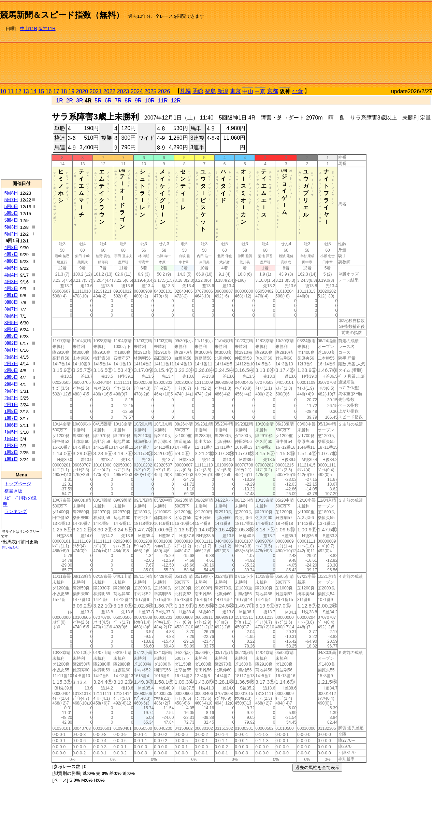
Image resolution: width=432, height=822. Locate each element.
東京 (235, 91)
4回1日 (11, 295)
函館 (197, 91)
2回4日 (11, 384)
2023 (123, 91)
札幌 (185, 91)
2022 (109, 91)
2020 (82, 91)
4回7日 (11, 254)
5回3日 (11, 226)
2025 (150, 91)
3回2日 (11, 343)
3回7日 (11, 308)
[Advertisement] (386, 44)
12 (18, 91)
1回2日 (11, 452)
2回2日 (11, 397)
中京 (260, 91)
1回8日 (11, 411)
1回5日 (11, 431)
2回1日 (11, 404)
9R (138, 100)
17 (56, 91)
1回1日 (11, 459)
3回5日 (11, 322)
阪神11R (47, 28)
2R (69, 100)
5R (98, 100)
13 (26, 91)
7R (118, 100)
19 (71, 91)
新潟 (222, 91)
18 (64, 91)
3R (79, 100)
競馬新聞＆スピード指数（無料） (62, 14)
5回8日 (11, 192)
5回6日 (11, 206)
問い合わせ (10, 547)
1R (59, 100)
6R (108, 100)
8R (128, 100)
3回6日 (11, 315)
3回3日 (11, 336)
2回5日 (11, 377)
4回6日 (11, 261)
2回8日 (11, 356)
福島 (210, 91)
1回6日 (11, 425)
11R (163, 100)
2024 (137, 91)
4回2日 (11, 288)
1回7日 (11, 418)
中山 (247, 91)
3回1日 (11, 349)
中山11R (28, 28)
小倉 (297, 91)
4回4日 (11, 274)
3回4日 (11, 329)
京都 (272, 91)
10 (3, 91)
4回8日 (11, 247)
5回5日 (11, 213)
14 (33, 91)
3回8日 (11, 302)
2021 (96, 91)
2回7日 (11, 363)
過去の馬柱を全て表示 (317, 767)
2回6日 (11, 370)
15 (41, 91)
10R (150, 100)
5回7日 (11, 199)
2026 (164, 91)
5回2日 (11, 233)
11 (11, 91)
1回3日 (11, 445)
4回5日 (11, 267)
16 (49, 91)
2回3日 (11, 390)
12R (176, 100)
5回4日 (11, 220)
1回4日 (11, 438)
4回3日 (11, 281)
